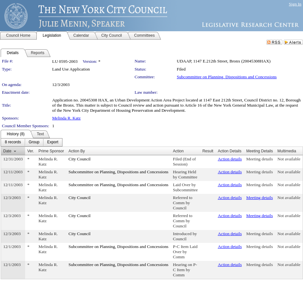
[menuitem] (13, 142)
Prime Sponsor (51, 151)
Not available (289, 159)
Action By (77, 151)
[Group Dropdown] (34, 142)
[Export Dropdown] (52, 142)
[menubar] (31, 142)
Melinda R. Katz (66, 118)
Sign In (295, 4)
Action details (229, 159)
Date (7, 151)
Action (178, 151)
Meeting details (259, 159)
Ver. (30, 151)
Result (207, 151)
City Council (80, 159)
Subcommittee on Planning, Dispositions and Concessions (227, 76)
